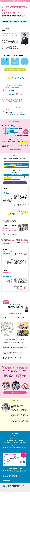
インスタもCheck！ (15, 443)
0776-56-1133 (21, 539)
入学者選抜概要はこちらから (15, 228)
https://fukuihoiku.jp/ (6, 531)
